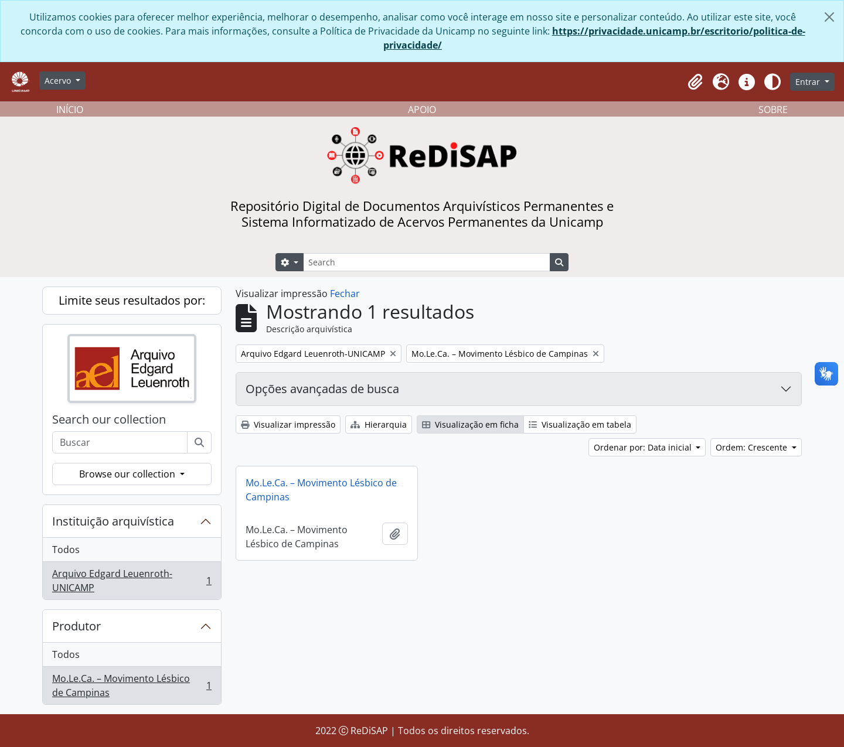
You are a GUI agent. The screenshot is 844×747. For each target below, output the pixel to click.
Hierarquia (378, 424)
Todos (66, 549)
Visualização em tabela (580, 424)
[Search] (426, 262)
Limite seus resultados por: (132, 300)
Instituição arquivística (113, 521)
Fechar (345, 293)
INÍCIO (69, 109)
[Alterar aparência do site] (772, 82)
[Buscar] (199, 442)
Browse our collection (128, 474)
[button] (695, 82)
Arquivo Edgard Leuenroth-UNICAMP (132, 580)
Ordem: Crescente (752, 447)
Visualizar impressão (288, 424)
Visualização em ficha (470, 424)
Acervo (59, 80)
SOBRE (773, 109)
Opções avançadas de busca (322, 389)
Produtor (76, 626)
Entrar (808, 81)
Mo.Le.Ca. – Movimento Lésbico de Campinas (132, 685)
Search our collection (109, 419)
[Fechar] (829, 17)
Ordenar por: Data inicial (644, 447)
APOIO (422, 109)
